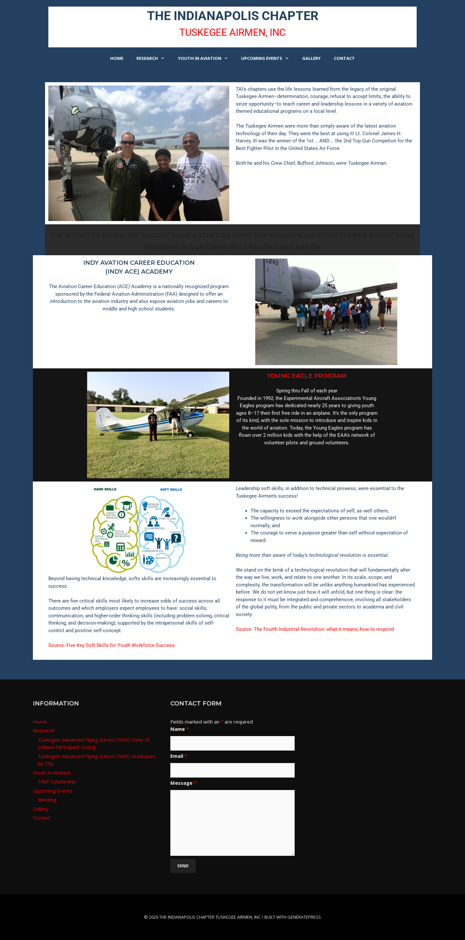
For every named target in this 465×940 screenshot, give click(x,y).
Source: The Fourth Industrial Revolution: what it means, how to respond (315, 629)
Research (153, 58)
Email (178, 756)
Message (183, 782)
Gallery (311, 58)
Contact (344, 58)
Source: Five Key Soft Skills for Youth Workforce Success (111, 645)
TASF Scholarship (57, 781)
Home (116, 58)
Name (179, 729)
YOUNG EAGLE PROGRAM (307, 376)
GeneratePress (304, 917)
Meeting (47, 799)
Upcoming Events (268, 58)
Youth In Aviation (206, 58)
